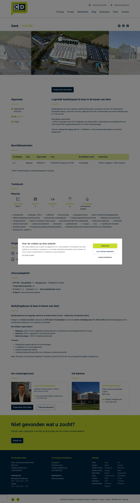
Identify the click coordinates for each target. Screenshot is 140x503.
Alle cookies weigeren (105, 251)
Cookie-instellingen (105, 257)
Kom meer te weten (28, 255)
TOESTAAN (105, 246)
